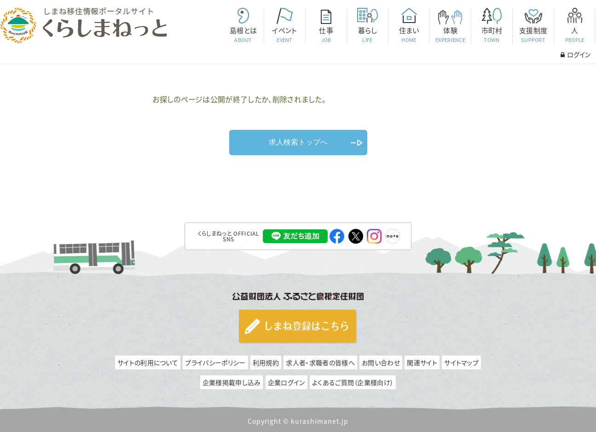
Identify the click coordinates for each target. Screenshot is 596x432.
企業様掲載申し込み (232, 382)
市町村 (491, 34)
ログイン (575, 54)
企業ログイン (286, 382)
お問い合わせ (381, 362)
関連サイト (422, 362)
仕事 (326, 34)
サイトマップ (461, 362)
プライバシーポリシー (215, 362)
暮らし (367, 34)
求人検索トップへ (298, 142)
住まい (409, 34)
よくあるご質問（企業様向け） (352, 382)
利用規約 (266, 362)
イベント (284, 34)
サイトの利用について (147, 362)
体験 (450, 34)
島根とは (243, 34)
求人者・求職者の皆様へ (320, 362)
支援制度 (533, 34)
